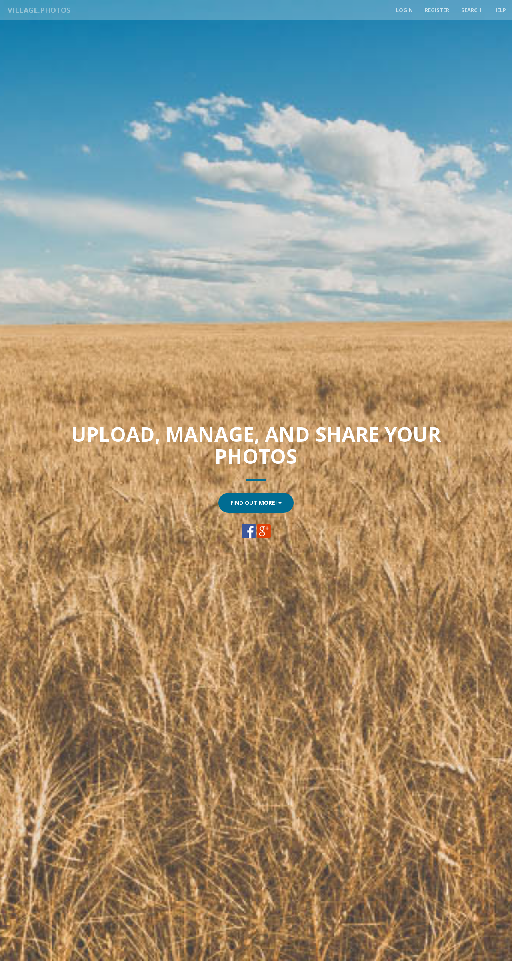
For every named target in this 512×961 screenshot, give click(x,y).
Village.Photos (37, 10)
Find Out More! (256, 502)
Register (437, 10)
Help (499, 10)
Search (471, 10)
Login (404, 10)
